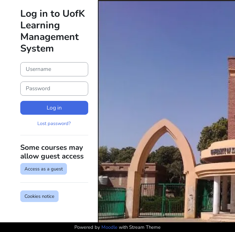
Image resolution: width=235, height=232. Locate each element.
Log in (54, 107)
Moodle (109, 227)
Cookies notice (39, 196)
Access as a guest (43, 169)
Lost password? (54, 123)
